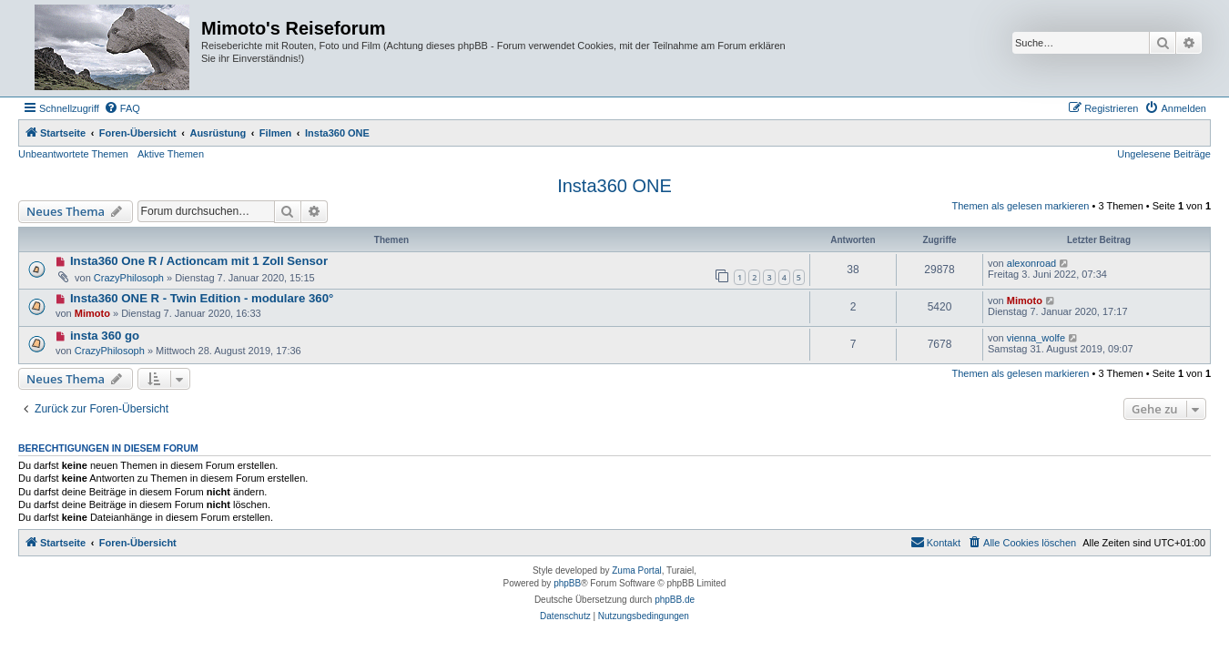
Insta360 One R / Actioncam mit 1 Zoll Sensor (199, 261)
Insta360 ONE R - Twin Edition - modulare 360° (201, 298)
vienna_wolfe (1036, 337)
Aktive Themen (170, 153)
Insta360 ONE (614, 186)
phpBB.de (675, 600)
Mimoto (92, 313)
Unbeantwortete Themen (73, 153)
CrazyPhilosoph (129, 277)
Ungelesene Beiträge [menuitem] (1164, 153)
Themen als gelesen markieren (1020, 205)
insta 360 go (104, 335)
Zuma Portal (636, 570)
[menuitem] (122, 108)
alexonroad (1031, 263)
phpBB (567, 583)
